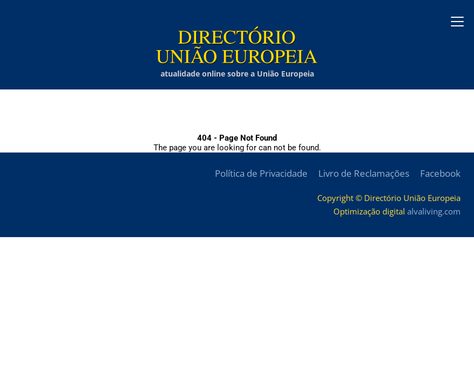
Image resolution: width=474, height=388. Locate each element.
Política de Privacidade (261, 173)
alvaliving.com (434, 211)
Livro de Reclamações (363, 173)
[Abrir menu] (457, 21)
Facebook (440, 173)
